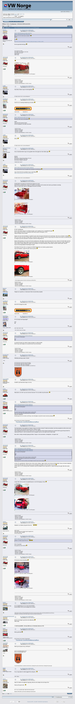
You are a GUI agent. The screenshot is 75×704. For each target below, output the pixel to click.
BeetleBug (5, 316)
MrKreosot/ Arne (6, 148)
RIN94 (4, 668)
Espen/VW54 (6, 379)
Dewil (4, 401)
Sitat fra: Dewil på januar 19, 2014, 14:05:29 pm (22, 448)
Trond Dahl (5, 643)
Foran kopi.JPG (17, 199)
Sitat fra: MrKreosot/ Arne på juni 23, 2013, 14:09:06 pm (24, 167)
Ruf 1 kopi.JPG (17, 261)
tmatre (4, 602)
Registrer (21, 21)
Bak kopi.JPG (17, 214)
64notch (5, 288)
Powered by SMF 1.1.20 (31, 701)
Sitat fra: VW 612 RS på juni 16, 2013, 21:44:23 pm (23, 33)
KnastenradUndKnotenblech (9, 616)
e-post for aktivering (14, 14)
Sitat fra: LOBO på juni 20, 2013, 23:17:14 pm (22, 117)
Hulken (4, 521)
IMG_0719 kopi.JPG (18, 509)
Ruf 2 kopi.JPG (17, 276)
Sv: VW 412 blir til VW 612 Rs (26, 30)
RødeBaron (5, 99)
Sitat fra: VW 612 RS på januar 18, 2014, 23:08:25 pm (23, 404)
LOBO (4, 85)
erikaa (4, 388)
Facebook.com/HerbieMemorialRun (27, 422)
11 (11, 693)
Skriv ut (69, 26)
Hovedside (6, 21)
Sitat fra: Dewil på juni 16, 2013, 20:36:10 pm (22, 34)
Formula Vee (5, 354)
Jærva (4, 679)
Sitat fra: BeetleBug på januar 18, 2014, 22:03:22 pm (23, 335)
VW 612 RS (5, 57)
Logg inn (16, 21)
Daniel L (5, 30)
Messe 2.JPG (17, 588)
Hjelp (11, 21)
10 (10, 693)
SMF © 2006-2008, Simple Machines (42, 701)
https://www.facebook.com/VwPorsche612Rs (23, 173)
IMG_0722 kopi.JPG (18, 495)
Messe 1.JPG (17, 573)
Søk (13, 21)
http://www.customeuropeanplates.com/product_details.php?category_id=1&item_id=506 (29, 41)
